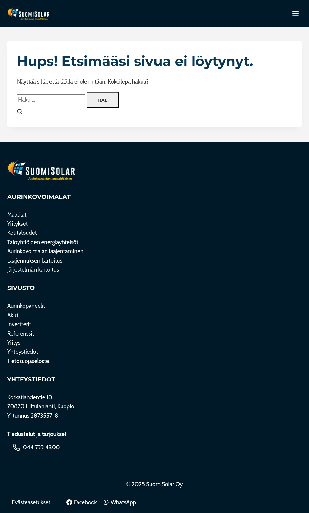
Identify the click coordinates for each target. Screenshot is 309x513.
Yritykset (17, 223)
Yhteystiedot (22, 351)
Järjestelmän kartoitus (33, 269)
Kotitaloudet (22, 232)
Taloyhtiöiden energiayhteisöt (42, 242)
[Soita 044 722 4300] (36, 447)
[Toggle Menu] (295, 13)
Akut (12, 315)
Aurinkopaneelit (26, 305)
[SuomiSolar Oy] (41, 169)
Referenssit (20, 333)
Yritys (13, 342)
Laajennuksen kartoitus (34, 260)
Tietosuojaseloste (28, 361)
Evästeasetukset (31, 502)
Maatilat (17, 214)
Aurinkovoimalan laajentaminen (45, 251)
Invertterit (19, 324)
